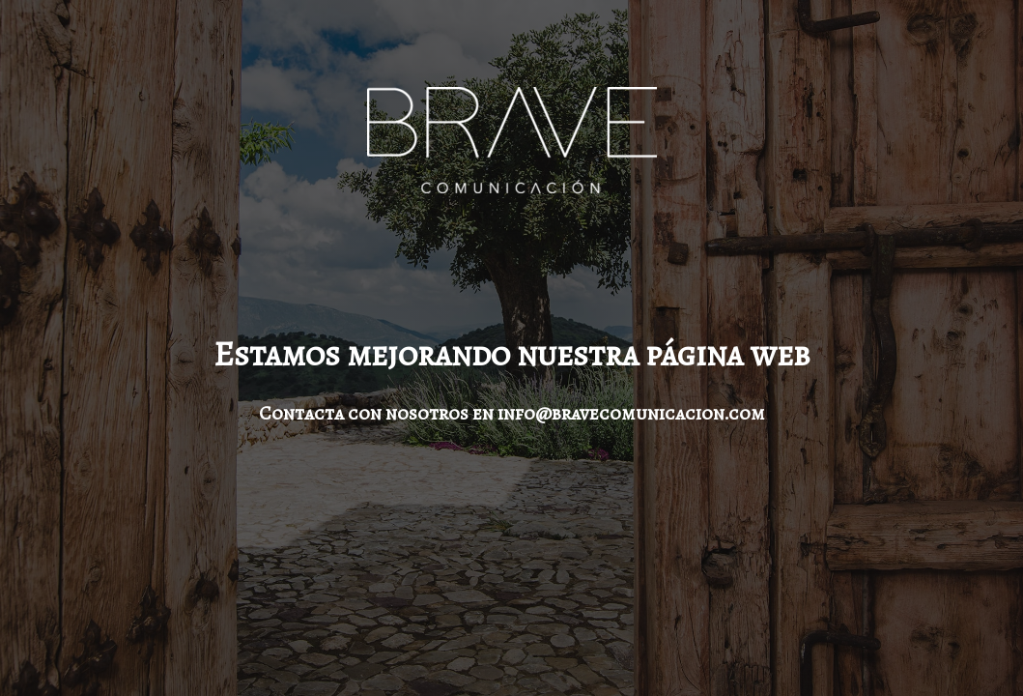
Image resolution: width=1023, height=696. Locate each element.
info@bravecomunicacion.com (631, 413)
